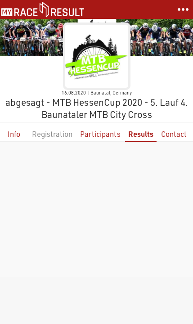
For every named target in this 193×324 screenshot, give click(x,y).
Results (140, 134)
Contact (174, 134)
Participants (100, 134)
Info (14, 134)
